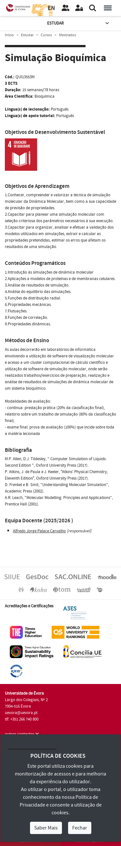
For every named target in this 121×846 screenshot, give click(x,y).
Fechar (79, 828)
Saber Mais (46, 828)
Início (9, 35)
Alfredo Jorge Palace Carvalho (39, 531)
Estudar (78, 23)
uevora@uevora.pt (21, 713)
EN (51, 8)
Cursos (46, 35)
